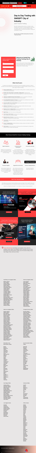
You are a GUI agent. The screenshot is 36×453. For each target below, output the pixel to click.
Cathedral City (6, 351)
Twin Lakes (5, 415)
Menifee (5, 364)
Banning (5, 346)
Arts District (5, 405)
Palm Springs (5, 369)
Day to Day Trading (4, 448)
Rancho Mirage (6, 371)
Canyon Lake (5, 350)
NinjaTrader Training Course (9, 220)
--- (1, 452)
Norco (4, 367)
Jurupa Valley (5, 359)
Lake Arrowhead (6, 361)
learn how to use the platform (9, 221)
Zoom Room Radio (27, 193)
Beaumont (5, 347)
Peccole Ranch (6, 412)
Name (3, 62)
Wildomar (5, 377)
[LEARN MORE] (9, 212)
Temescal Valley (6, 376)
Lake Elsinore (6, 362)
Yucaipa (5, 378)
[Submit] (20, 3)
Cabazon (5, 349)
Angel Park (5, 404)
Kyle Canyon (5, 410)
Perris (4, 370)
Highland (5, 358)
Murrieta (5, 366)
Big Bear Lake (6, 348)
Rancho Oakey (6, 413)
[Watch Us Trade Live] (19, 6)
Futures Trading (11, 448)
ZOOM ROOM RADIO (27, 220)
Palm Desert (5, 368)
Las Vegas (5, 411)
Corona (5, 353)
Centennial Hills (6, 406)
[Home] (11, 6)
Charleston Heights (6, 407)
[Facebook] (28, 6)
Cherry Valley (5, 352)
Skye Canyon (5, 414)
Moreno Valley (6, 365)
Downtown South (6, 409)
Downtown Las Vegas (7, 408)
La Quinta (5, 360)
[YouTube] (30, 6)
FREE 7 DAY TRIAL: (27, 221)
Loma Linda (5, 363)
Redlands (5, 372)
